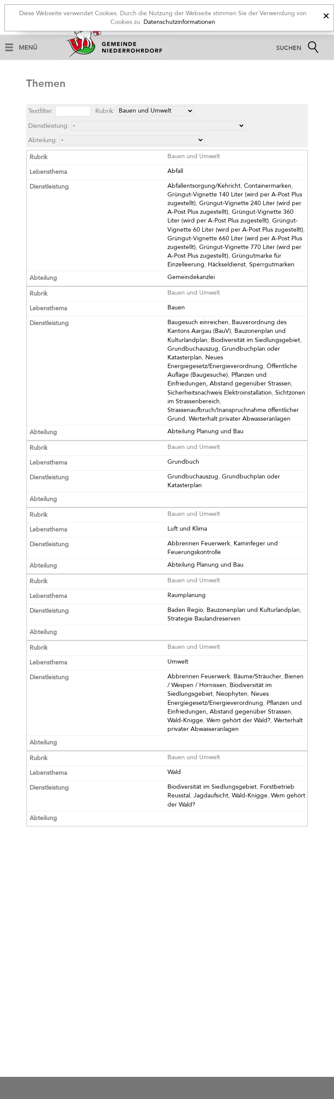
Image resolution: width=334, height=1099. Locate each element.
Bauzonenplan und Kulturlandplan (253, 610)
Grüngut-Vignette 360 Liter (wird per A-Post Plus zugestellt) (230, 216)
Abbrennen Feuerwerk (198, 543)
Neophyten (231, 694)
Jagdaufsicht (211, 795)
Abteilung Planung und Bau (205, 431)
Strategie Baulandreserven (203, 618)
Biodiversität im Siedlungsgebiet (255, 340)
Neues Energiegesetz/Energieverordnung (215, 361)
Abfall (175, 171)
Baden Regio (185, 610)
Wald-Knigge (185, 720)
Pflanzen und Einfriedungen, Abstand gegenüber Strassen (229, 379)
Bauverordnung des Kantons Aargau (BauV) (227, 326)
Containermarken (267, 186)
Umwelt (177, 661)
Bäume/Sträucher (257, 676)
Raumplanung (186, 595)
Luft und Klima (187, 529)
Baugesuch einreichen (197, 322)
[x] (326, 14)
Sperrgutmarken (271, 264)
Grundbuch (183, 462)
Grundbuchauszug (192, 349)
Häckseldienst (227, 264)
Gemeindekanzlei (191, 277)
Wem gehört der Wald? (239, 720)
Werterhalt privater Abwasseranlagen (240, 419)
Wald (174, 772)
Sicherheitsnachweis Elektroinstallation (219, 392)
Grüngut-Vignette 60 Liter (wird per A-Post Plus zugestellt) (235, 224)
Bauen (176, 307)
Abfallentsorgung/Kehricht (203, 186)
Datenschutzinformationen (179, 22)
